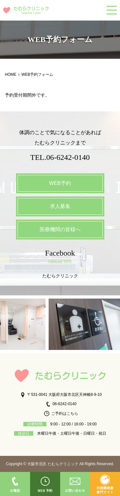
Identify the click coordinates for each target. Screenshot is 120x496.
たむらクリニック (60, 275)
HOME (10, 74)
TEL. (60, 157)
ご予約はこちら (61, 413)
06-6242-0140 (60, 404)
